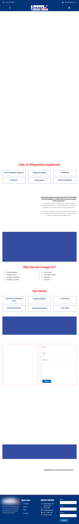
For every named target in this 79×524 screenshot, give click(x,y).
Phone (61, 505)
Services (25, 505)
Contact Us (26, 512)
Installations (26, 502)
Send (47, 380)
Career (24, 508)
